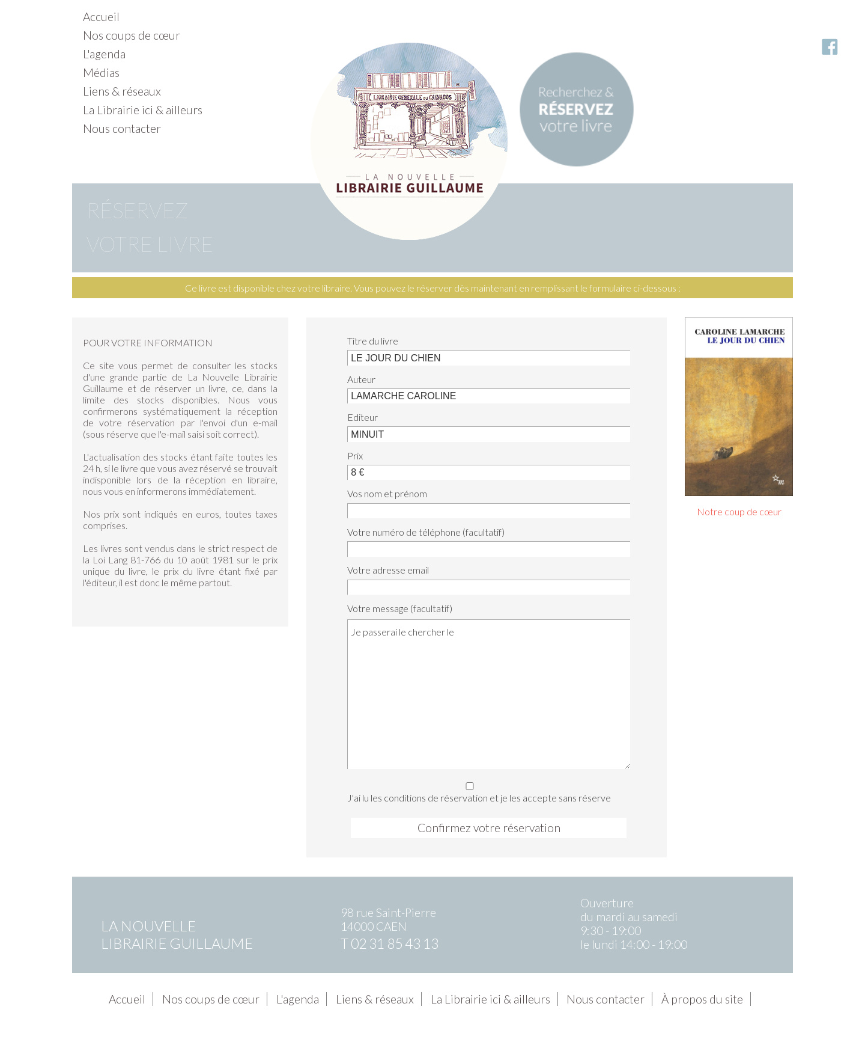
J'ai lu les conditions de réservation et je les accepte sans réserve (485, 790)
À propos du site (702, 999)
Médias (101, 72)
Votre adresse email (388, 569)
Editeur (362, 417)
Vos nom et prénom (387, 493)
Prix (355, 455)
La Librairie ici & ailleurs (142, 110)
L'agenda (104, 54)
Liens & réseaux (122, 91)
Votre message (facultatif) (399, 608)
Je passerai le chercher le (488, 693)
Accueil (101, 16)
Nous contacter (122, 128)
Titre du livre (372, 340)
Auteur (361, 379)
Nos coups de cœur (131, 35)
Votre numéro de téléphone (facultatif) (426, 532)
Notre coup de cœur (739, 511)
